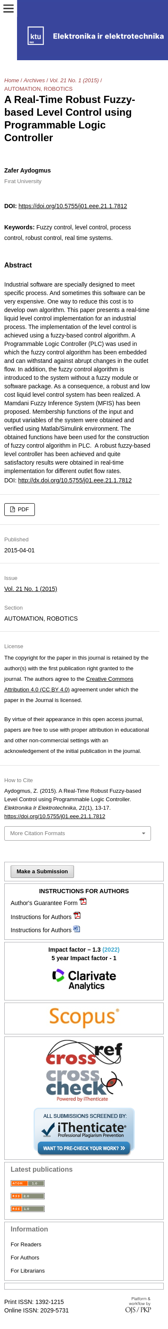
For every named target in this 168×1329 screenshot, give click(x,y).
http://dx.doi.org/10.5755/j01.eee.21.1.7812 (75, 480)
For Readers (26, 1244)
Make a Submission (42, 871)
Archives (34, 80)
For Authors (25, 1257)
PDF (22, 509)
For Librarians (28, 1271)
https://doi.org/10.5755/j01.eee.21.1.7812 (72, 206)
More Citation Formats (37, 833)
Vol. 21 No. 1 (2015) (74, 80)
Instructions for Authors (41, 917)
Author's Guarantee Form (44, 903)
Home (11, 80)
